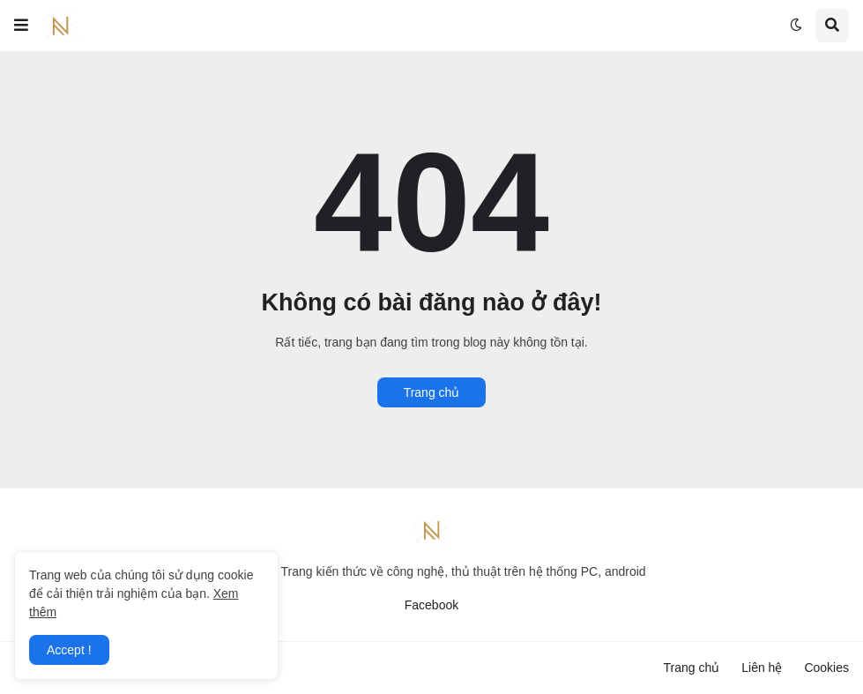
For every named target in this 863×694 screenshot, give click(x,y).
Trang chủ (432, 392)
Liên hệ (761, 667)
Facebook (431, 605)
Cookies (826, 667)
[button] (21, 26)
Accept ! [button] (69, 650)
